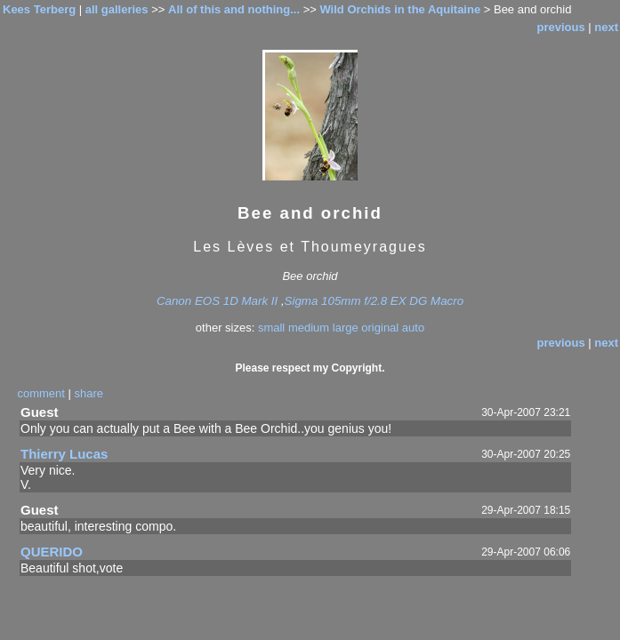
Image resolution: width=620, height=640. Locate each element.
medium (308, 327)
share (89, 393)
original (380, 327)
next (606, 27)
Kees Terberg (39, 9)
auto (413, 327)
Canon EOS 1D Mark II (217, 301)
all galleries (117, 9)
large (345, 327)
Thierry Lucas (64, 453)
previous (560, 27)
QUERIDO (51, 551)
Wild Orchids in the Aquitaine (399, 9)
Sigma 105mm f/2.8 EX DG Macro (374, 301)
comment (40, 393)
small (271, 327)
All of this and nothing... (234, 9)
